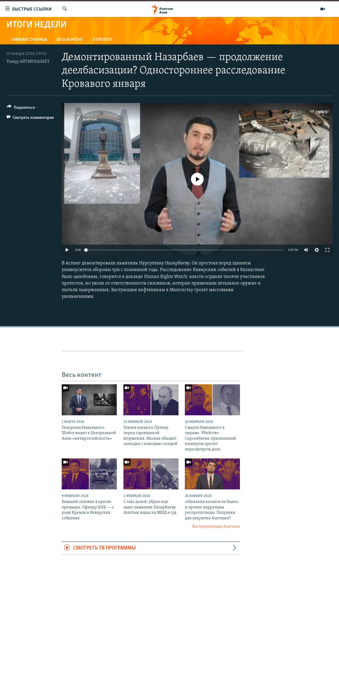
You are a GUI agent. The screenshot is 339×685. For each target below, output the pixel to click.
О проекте (103, 40)
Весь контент (70, 40)
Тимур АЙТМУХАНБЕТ (28, 62)
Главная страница (29, 40)
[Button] (21, 108)
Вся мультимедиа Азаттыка (216, 527)
